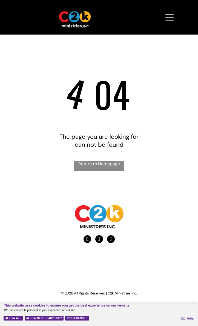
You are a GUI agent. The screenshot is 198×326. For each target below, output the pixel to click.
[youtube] (99, 239)
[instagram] (111, 239)
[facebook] (87, 239)
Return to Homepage (99, 164)
